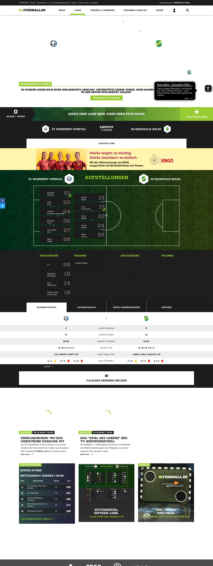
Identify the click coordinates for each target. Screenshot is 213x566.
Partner (74, 3)
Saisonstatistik (46, 307)
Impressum (22, 559)
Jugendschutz (68, 559)
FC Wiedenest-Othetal (53, 55)
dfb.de (33, 3)
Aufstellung (106, 143)
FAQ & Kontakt (84, 3)
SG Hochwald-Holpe (158, 55)
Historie (166, 307)
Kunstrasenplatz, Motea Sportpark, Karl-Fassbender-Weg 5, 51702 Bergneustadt (107, 31)
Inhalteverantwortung (82, 559)
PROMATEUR (23, 3)
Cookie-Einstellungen (99, 559)
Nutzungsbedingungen (53, 559)
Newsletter (94, 3)
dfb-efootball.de (42, 3)
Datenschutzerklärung (36, 559)
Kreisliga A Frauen (106, 22)
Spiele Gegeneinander (126, 307)
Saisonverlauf (86, 307)
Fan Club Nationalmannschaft (59, 3)
